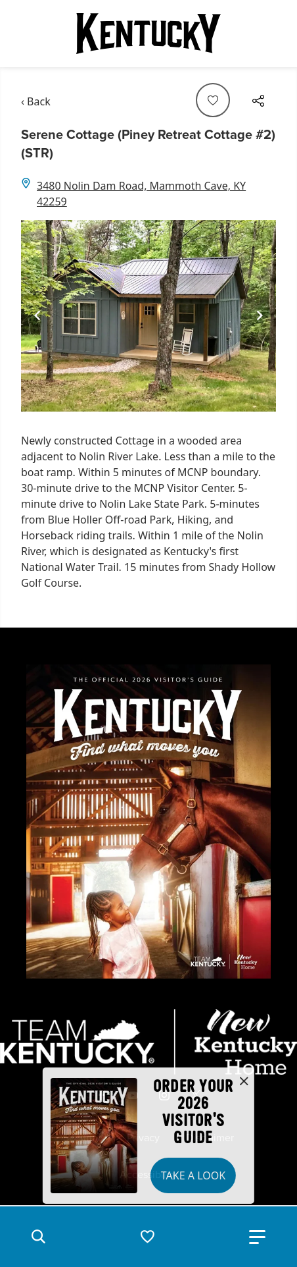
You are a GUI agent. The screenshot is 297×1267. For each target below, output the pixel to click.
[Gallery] (148, 316)
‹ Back (36, 101)
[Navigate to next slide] (259, 315)
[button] (38, 1236)
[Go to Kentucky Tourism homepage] (148, 33)
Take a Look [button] (193, 1175)
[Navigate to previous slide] (37, 315)
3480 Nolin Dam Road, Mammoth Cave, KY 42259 (141, 193)
